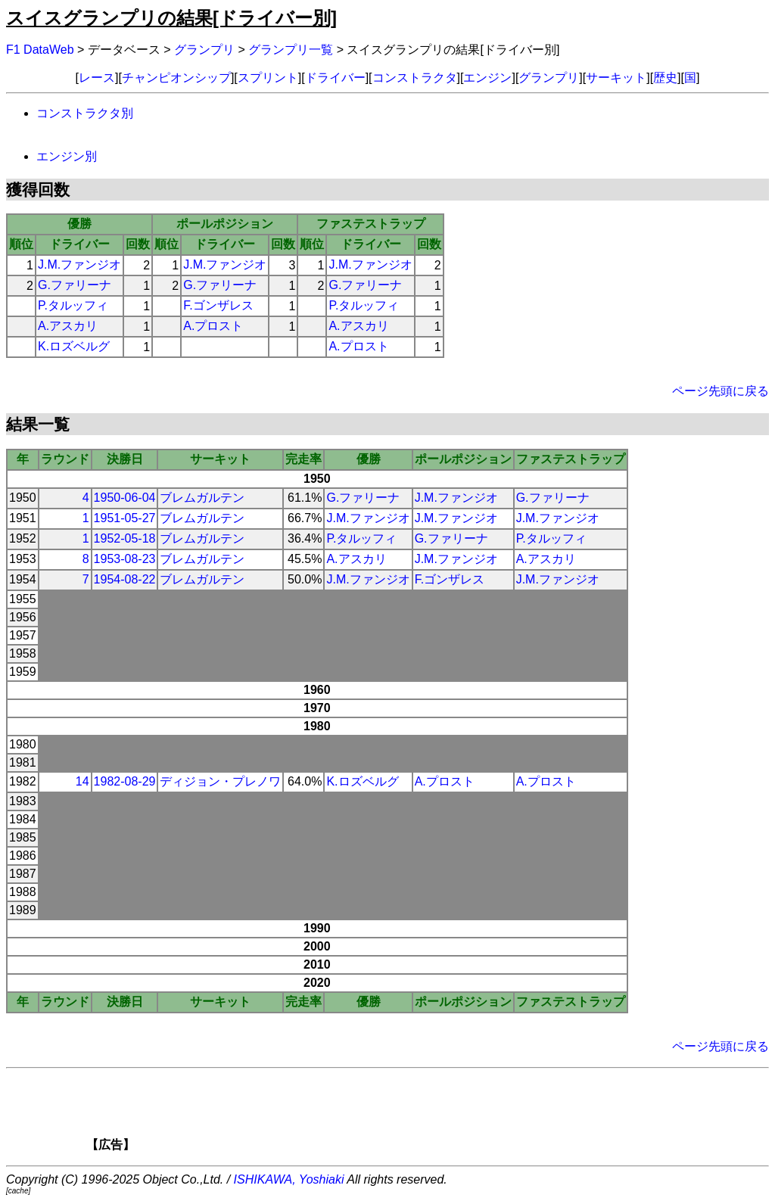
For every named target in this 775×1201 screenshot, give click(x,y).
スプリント (268, 77)
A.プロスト (213, 325)
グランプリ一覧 (290, 49)
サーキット (616, 77)
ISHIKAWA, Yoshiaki (289, 1179)
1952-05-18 (125, 538)
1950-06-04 (125, 497)
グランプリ (204, 49)
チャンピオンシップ (176, 77)
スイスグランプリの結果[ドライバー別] (171, 18)
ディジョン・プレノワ (220, 781)
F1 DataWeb (40, 49)
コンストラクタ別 (84, 113)
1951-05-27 (125, 518)
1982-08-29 (125, 781)
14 (82, 781)
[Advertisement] (413, 1115)
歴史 (665, 77)
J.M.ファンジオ (79, 264)
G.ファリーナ (74, 284)
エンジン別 (66, 156)
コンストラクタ (414, 77)
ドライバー (335, 77)
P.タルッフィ (73, 305)
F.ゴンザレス (218, 305)
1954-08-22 (125, 579)
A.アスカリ (68, 325)
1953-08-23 (125, 558)
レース (97, 77)
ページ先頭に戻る (720, 390)
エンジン (487, 77)
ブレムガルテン (202, 497)
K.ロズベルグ (74, 346)
